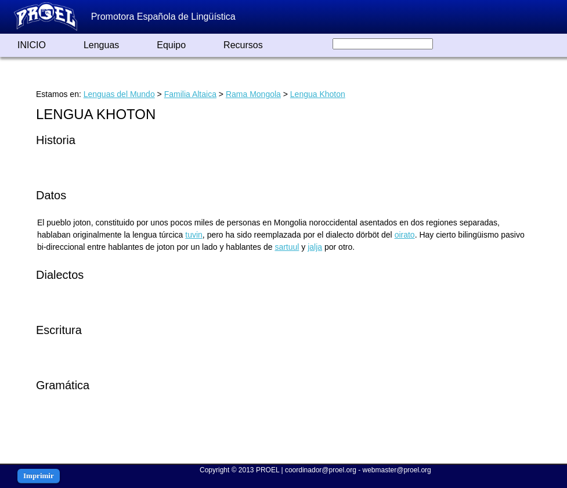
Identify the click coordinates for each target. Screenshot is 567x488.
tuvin (194, 234)
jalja (315, 247)
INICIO (31, 45)
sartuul (287, 247)
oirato (405, 234)
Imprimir (38, 475)
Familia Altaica (190, 94)
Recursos (243, 45)
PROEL (267, 470)
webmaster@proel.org (397, 470)
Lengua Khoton (317, 94)
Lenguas (101, 45)
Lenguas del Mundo (119, 94)
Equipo (171, 45)
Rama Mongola (253, 94)
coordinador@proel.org (320, 470)
